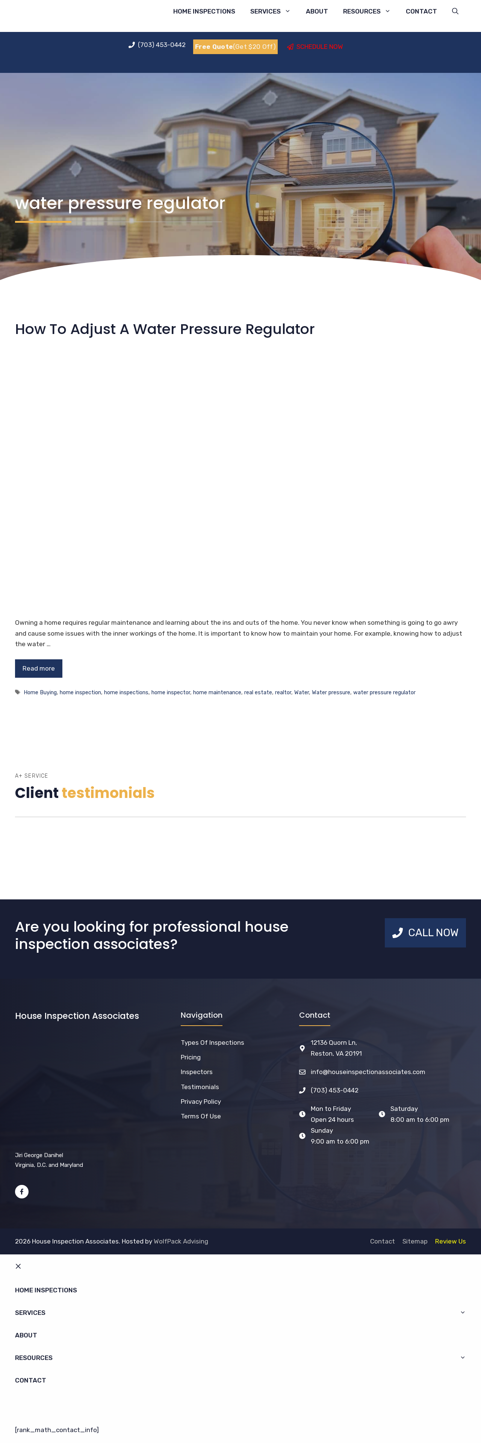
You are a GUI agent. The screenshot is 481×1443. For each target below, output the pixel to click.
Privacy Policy (201, 1101)
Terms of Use (201, 1116)
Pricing (191, 1057)
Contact (421, 11)
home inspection (80, 692)
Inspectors (197, 1072)
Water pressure (331, 692)
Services (274, 11)
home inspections (126, 692)
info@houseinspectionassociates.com (368, 1072)
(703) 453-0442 (334, 1090)
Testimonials (200, 1087)
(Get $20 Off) (235, 46)
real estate (258, 692)
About (317, 11)
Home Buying (40, 692)
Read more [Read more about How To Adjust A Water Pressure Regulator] (39, 668)
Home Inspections (204, 11)
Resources (370, 11)
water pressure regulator (384, 692)
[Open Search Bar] (455, 11)
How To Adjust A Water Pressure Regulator (165, 329)
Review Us (450, 1241)
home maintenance (217, 692)
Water (301, 692)
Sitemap (415, 1241)
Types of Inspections (212, 1042)
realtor (283, 692)
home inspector (170, 692)
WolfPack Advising (181, 1241)
